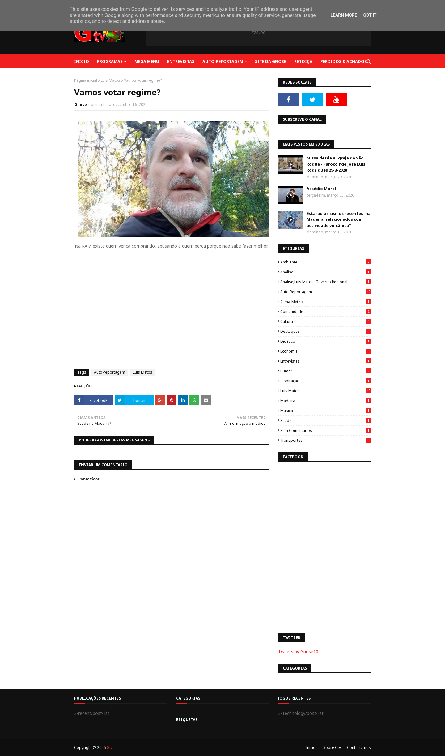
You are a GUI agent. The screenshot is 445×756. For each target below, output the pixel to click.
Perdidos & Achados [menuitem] (343, 61)
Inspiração (325, 381)
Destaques (325, 331)
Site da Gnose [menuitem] (270, 61)
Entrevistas (325, 361)
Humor (325, 371)
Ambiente (325, 262)
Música (325, 410)
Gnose (80, 104)
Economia (325, 351)
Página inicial (85, 80)
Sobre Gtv (332, 747)
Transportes (325, 440)
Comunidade (325, 311)
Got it (369, 15)
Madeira (325, 400)
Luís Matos (110, 80)
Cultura (325, 321)
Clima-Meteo (325, 301)
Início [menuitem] (81, 61)
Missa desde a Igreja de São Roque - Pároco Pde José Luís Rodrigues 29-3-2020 (336, 164)
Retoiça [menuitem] (303, 61)
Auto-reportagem (109, 372)
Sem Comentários (325, 430)
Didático (325, 341)
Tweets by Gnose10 (298, 651)
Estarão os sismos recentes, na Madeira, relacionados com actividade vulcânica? (339, 219)
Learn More (343, 15)
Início (311, 747)
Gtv (109, 747)
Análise (325, 272)
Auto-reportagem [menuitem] (222, 61)
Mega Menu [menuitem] (146, 61)
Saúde (325, 420)
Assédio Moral (321, 188)
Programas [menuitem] (110, 61)
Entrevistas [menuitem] (180, 61)
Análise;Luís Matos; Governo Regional (325, 282)
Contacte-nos (359, 747)
